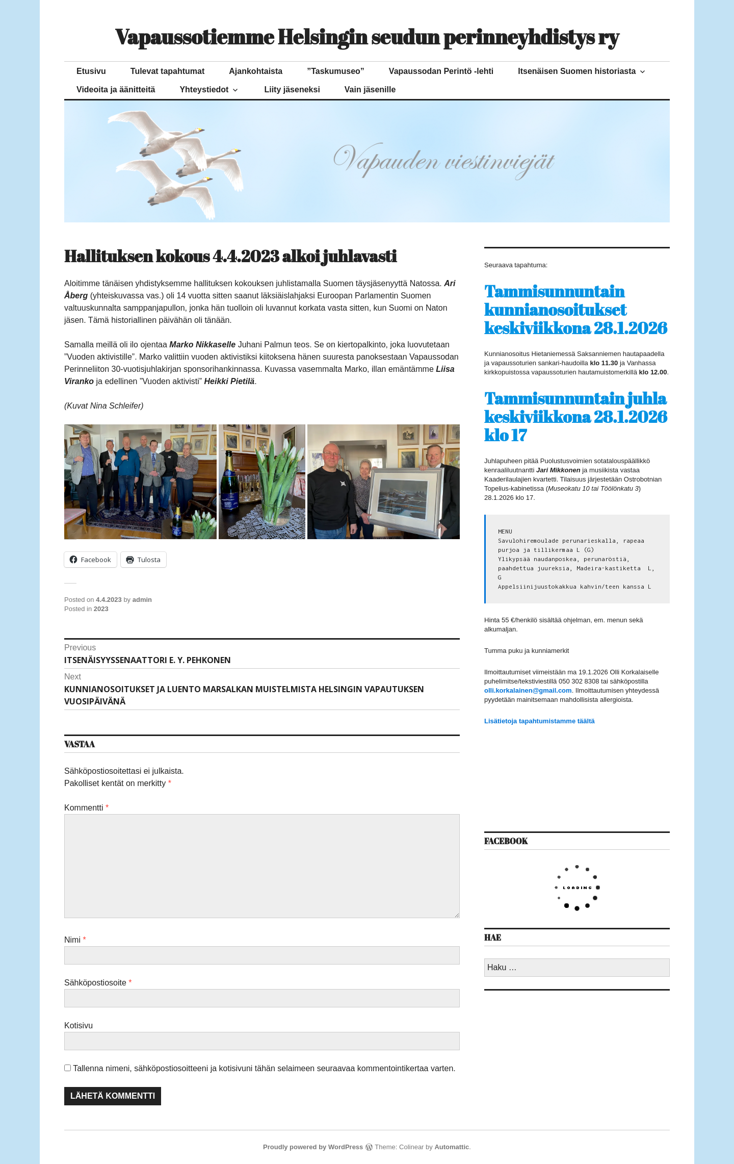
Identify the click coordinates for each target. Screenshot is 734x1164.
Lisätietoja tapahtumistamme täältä (539, 721)
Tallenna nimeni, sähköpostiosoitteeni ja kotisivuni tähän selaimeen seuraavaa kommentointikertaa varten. (264, 1068)
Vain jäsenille (370, 89)
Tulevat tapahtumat (167, 71)
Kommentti (86, 807)
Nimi (75, 939)
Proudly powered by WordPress (313, 1147)
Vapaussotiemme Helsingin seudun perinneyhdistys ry (367, 36)
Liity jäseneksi (292, 89)
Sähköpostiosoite (98, 982)
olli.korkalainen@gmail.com (528, 690)
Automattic (451, 1147)
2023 (101, 609)
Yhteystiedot (203, 89)
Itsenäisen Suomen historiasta (577, 71)
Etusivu (91, 71)
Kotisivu (78, 1025)
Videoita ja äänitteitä (115, 89)
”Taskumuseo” (335, 71)
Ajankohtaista (255, 71)
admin (142, 599)
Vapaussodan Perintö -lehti (441, 71)
